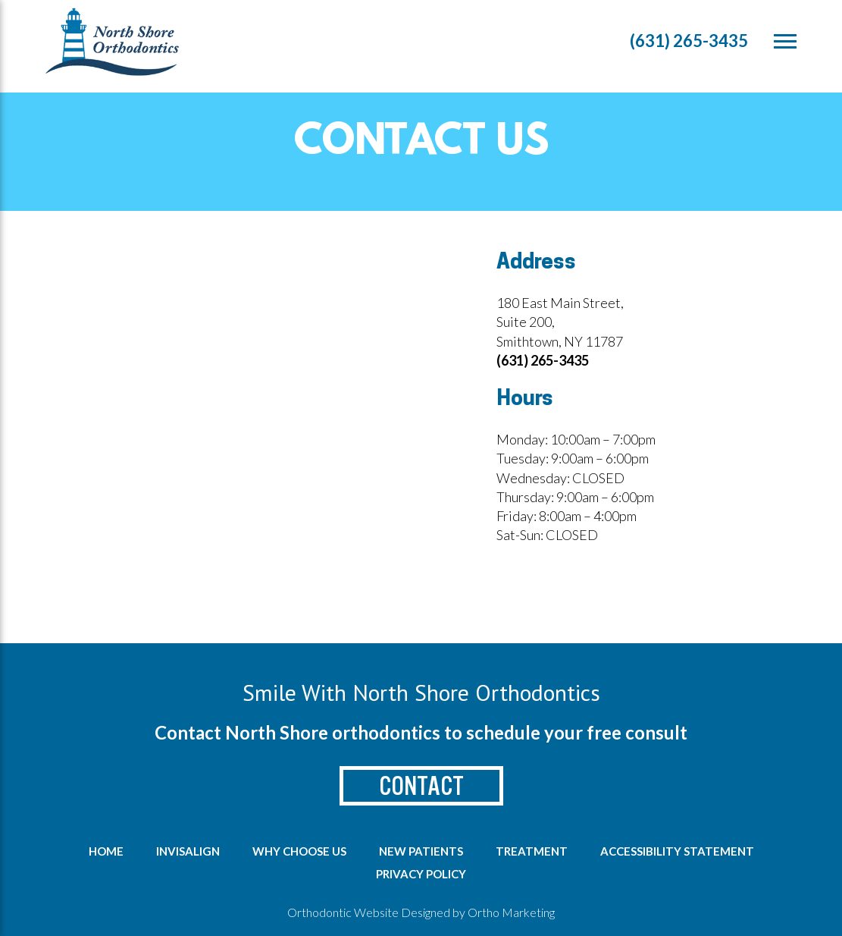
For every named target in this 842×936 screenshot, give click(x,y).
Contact (421, 785)
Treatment (532, 851)
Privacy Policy (421, 874)
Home (106, 851)
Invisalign (188, 851)
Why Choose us (299, 851)
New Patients (421, 851)
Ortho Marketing (511, 912)
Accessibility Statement (677, 851)
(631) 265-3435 (689, 40)
